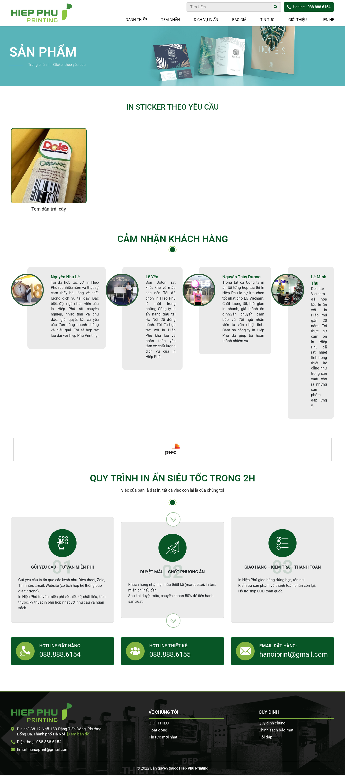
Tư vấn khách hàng (338, 202)
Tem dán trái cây (48, 209)
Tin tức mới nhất (163, 737)
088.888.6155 (170, 654)
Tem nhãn (170, 20)
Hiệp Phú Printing (193, 768)
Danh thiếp (136, 20)
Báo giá (239, 20)
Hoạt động (158, 730)
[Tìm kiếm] (275, 7)
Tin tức (267, 20)
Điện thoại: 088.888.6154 (36, 741)
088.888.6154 (60, 654)
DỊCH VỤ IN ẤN (206, 20)
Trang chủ (36, 64)
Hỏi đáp (265, 737)
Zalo (338, 231)
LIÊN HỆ (327, 20)
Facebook (338, 217)
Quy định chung (272, 723)
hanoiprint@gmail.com (293, 654)
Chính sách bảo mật (276, 730)
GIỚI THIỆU (297, 20)
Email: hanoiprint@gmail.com (40, 749)
